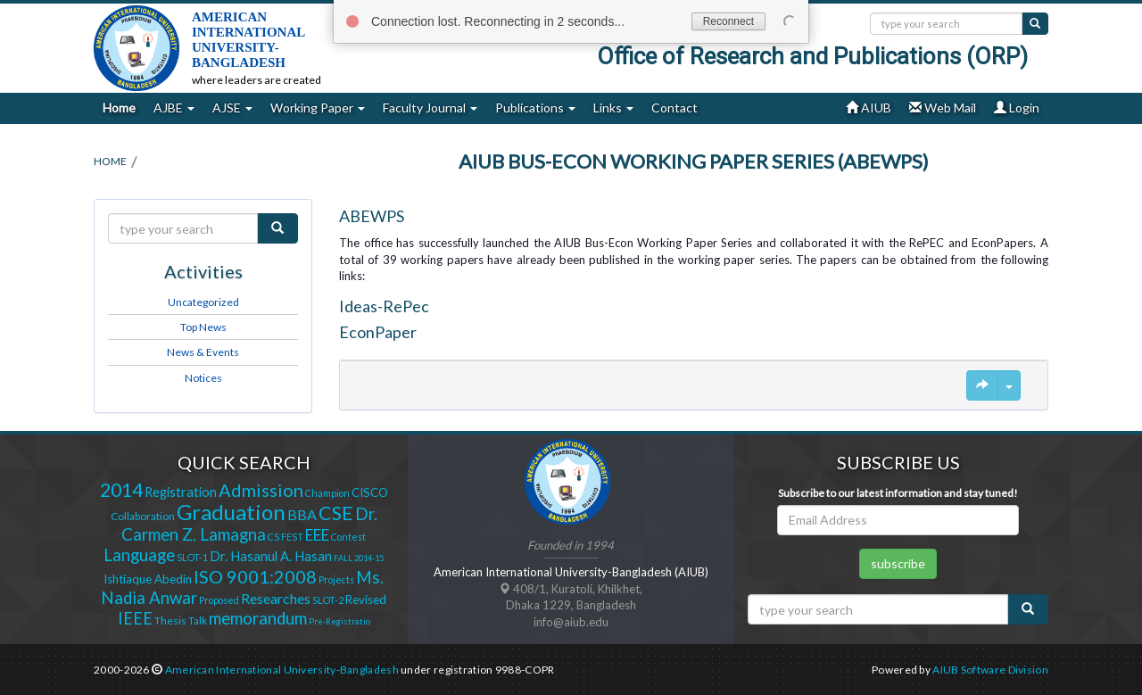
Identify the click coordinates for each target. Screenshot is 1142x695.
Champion (327, 493)
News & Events (203, 352)
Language (139, 555)
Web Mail (942, 107)
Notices (203, 378)
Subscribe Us (898, 462)
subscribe (898, 563)
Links (613, 107)
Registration (181, 492)
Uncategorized (203, 302)
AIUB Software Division (990, 669)
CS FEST (285, 536)
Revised (365, 599)
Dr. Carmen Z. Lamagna (249, 524)
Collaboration (143, 516)
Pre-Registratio (339, 621)
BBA (302, 514)
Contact (674, 107)
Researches (275, 598)
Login (1016, 107)
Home (119, 107)
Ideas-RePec (384, 306)
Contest (348, 536)
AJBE (173, 107)
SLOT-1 (192, 557)
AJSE (232, 107)
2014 (121, 489)
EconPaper (378, 332)
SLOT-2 (327, 600)
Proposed (219, 600)
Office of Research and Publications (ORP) (812, 56)
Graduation (231, 512)
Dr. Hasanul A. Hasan (271, 556)
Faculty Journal (430, 107)
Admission (261, 490)
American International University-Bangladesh (282, 669)
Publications (535, 107)
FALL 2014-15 (359, 558)
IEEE (135, 618)
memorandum (258, 618)
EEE (317, 534)
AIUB (868, 107)
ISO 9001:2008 (255, 576)
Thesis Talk (180, 620)
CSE (336, 513)
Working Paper (317, 107)
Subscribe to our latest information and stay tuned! (898, 493)
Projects (336, 579)
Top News (203, 327)
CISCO (370, 492)
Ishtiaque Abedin (147, 579)
